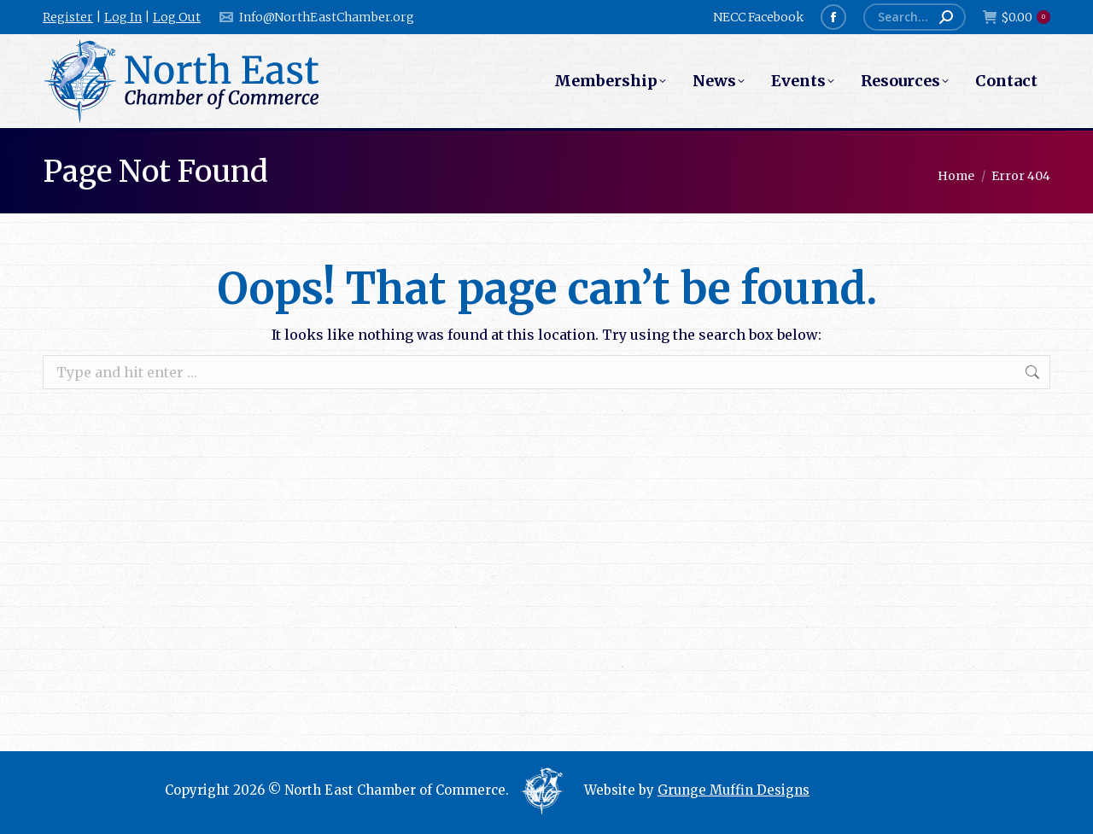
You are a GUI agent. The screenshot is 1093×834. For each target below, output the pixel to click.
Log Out (177, 17)
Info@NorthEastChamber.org (316, 17)
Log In (123, 17)
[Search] (914, 17)
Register (68, 17)
